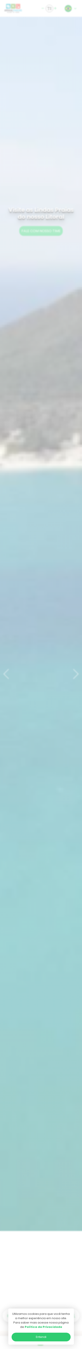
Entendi (41, 1337)
